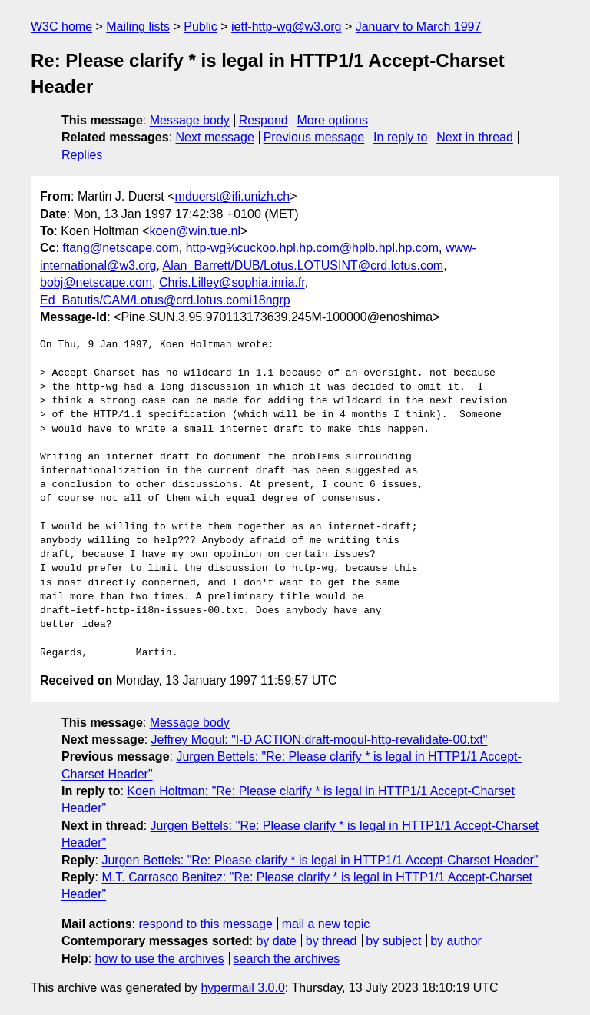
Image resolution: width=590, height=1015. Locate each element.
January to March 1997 (419, 26)
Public (200, 26)
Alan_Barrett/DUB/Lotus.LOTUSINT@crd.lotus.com (302, 265)
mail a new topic (326, 923)
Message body (190, 120)
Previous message (314, 137)
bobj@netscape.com (96, 282)
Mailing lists (138, 26)
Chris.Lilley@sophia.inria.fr (232, 282)
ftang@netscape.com (120, 247)
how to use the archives (159, 958)
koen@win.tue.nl (194, 230)
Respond (263, 120)
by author (456, 940)
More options (333, 120)
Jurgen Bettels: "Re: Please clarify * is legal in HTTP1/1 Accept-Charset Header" (319, 860)
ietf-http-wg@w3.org (286, 26)
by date (276, 940)
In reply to (400, 137)
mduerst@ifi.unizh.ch (232, 196)
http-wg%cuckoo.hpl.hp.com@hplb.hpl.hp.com (312, 247)
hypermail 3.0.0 (242, 987)
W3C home (61, 26)
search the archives (287, 958)
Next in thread (474, 137)
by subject (393, 940)
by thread (331, 940)
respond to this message (205, 923)
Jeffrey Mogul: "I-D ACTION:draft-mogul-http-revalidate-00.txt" (319, 739)
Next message (215, 137)
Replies (81, 154)
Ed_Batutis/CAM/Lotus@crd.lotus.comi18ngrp (165, 300)
